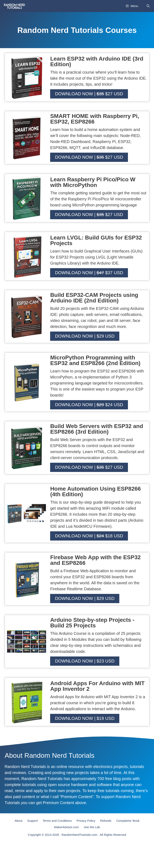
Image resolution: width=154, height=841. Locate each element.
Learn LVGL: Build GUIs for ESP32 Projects (96, 240)
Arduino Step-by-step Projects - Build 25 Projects (92, 623)
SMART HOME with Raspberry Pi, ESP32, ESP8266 (94, 119)
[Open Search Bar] (148, 6)
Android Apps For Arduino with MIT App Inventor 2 (97, 686)
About (18, 820)
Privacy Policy (86, 820)
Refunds (105, 820)
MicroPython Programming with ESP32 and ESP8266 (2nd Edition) (95, 360)
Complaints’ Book (127, 820)
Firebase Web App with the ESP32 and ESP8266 (95, 560)
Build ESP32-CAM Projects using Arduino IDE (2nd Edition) (94, 298)
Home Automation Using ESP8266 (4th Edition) (95, 491)
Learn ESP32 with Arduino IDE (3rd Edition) (96, 61)
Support (32, 820)
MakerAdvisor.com (66, 827)
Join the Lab (92, 827)
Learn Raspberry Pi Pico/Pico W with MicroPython (92, 182)
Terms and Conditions (57, 820)
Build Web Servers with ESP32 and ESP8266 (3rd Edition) (96, 429)
